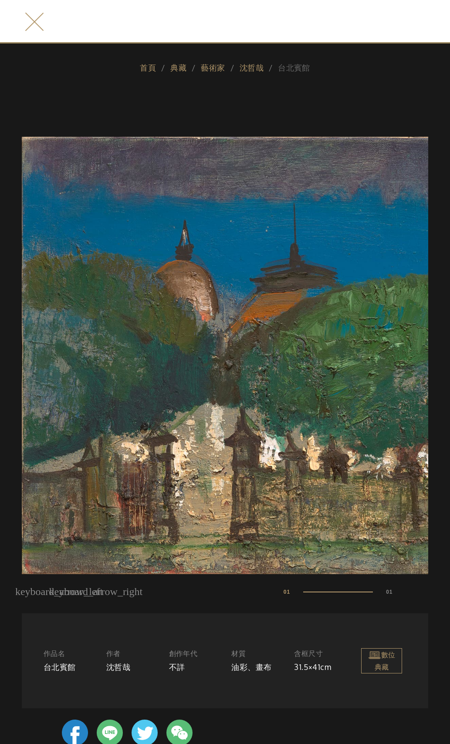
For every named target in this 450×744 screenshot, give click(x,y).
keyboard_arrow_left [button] (59, 591)
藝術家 (213, 67)
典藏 (178, 67)
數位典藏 (381, 660)
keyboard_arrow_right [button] (96, 591)
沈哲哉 (252, 67)
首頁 (148, 67)
